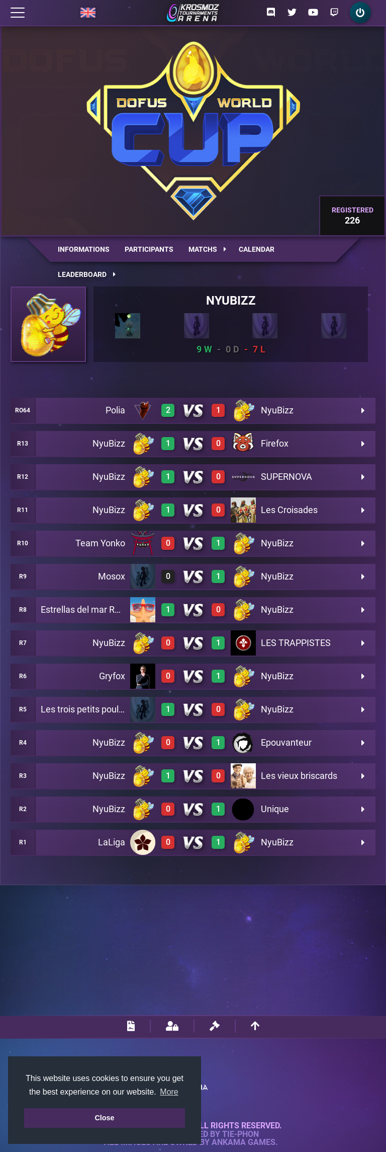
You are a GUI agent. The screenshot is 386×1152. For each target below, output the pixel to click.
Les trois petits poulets (86, 709)
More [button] (169, 1092)
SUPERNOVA (286, 476)
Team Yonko (100, 543)
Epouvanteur (286, 742)
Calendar (256, 249)
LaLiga (111, 842)
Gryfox (112, 676)
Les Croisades (289, 510)
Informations (84, 249)
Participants (149, 249)
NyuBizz (231, 301)
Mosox (111, 576)
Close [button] (104, 1118)
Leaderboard (87, 274)
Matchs (207, 249)
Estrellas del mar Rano (85, 609)
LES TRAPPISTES (296, 642)
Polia (115, 410)
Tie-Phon (240, 1134)
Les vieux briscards (299, 775)
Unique (275, 809)
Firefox (274, 443)
